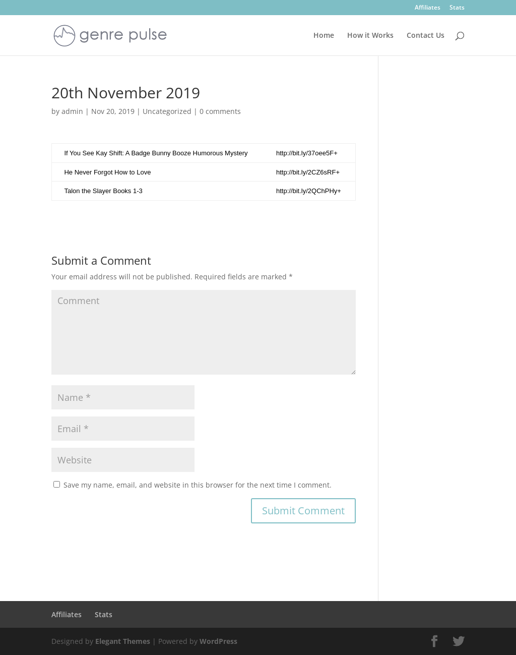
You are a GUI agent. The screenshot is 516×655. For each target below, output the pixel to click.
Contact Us (425, 36)
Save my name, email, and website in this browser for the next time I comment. (197, 485)
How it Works (370, 36)
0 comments (220, 111)
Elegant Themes (122, 641)
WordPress (218, 641)
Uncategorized (167, 111)
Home (323, 36)
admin (72, 111)
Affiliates (427, 8)
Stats (457, 8)
